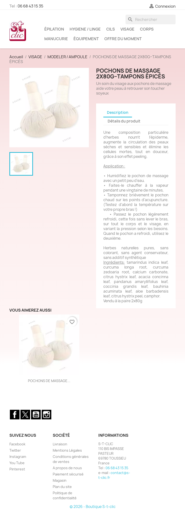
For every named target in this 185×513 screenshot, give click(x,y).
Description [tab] (117, 112)
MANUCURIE (56, 38)
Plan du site (62, 486)
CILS (110, 29)
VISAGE (127, 29)
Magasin (59, 480)
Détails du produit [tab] (124, 121)
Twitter (25, 414)
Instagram (46, 414)
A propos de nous (67, 468)
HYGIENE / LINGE (85, 29)
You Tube (17, 463)
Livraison (60, 444)
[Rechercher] (151, 19)
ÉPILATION (54, 29)
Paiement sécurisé (68, 474)
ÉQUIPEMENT (86, 38)
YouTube (36, 414)
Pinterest (17, 469)
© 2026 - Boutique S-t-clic (93, 506)
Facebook (15, 414)
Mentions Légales (67, 450)
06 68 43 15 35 (30, 6)
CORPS (147, 29)
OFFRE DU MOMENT (123, 38)
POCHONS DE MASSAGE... (49, 380)
